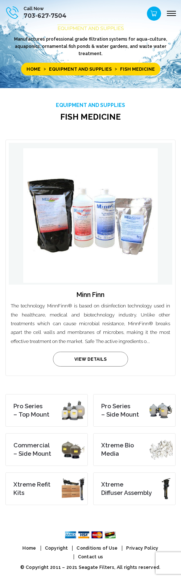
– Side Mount (120, 410)
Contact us (90, 556)
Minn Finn (90, 294)
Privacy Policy (142, 548)
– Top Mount (31, 410)
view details (90, 359)
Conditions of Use (97, 548)
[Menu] (171, 14)
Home (33, 69)
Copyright (56, 548)
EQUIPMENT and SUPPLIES (80, 69)
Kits (31, 488)
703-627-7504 (45, 15)
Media (117, 449)
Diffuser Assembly (126, 488)
